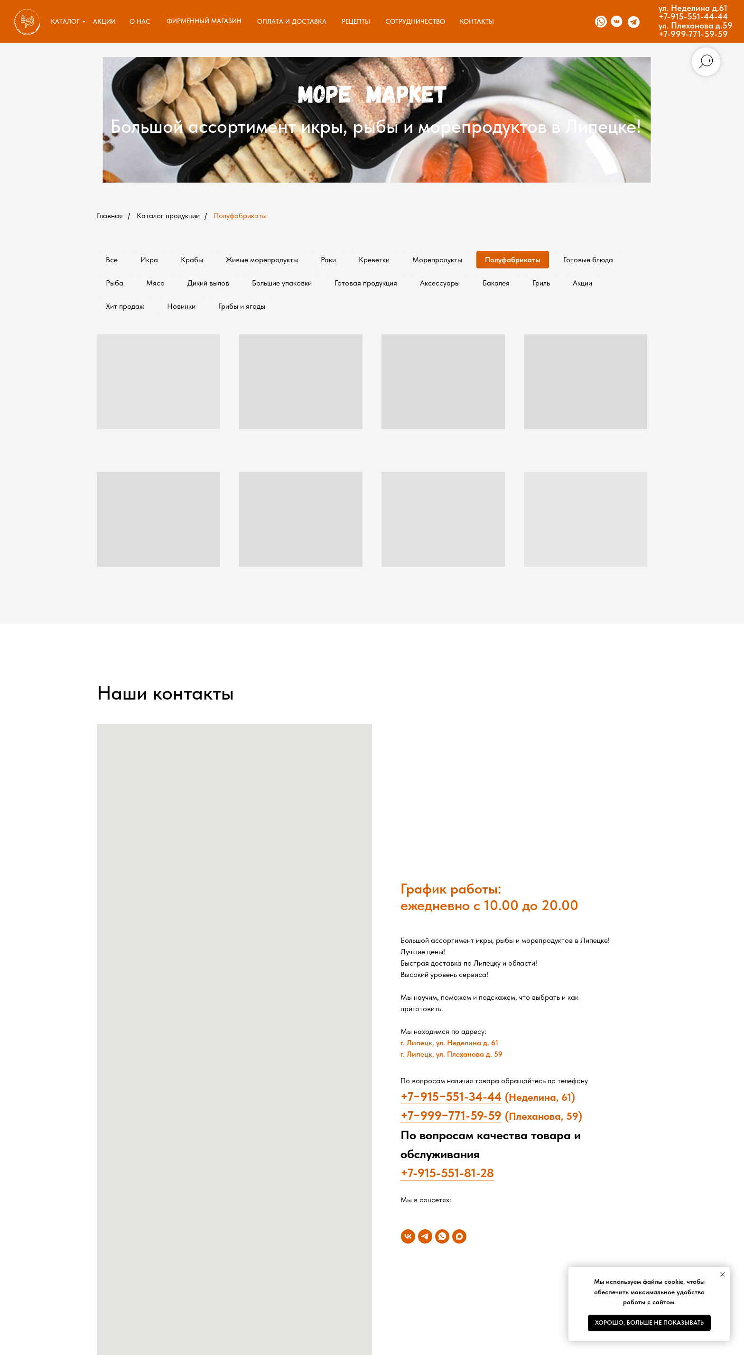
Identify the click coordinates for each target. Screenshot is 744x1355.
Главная (110, 215)
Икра (149, 259)
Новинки (181, 306)
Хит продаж (125, 306)
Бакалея (496, 282)
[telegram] (425, 1236)
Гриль (541, 282)
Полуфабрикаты (240, 215)
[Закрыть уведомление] (722, 1274)
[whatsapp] (442, 1236)
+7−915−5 (426, 1096)
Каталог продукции (168, 215)
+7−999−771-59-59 (451, 1115)
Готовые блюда (588, 259)
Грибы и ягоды (241, 306)
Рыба (114, 282)
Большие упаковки (282, 282)
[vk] (408, 1236)
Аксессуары (440, 282)
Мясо (155, 282)
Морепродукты (437, 259)
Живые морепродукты (262, 259)
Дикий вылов (208, 282)
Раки (328, 259)
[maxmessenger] (459, 1236)
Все (112, 259)
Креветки (374, 259)
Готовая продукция (366, 282)
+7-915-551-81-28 (447, 1172)
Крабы (192, 259)
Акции (582, 282)
